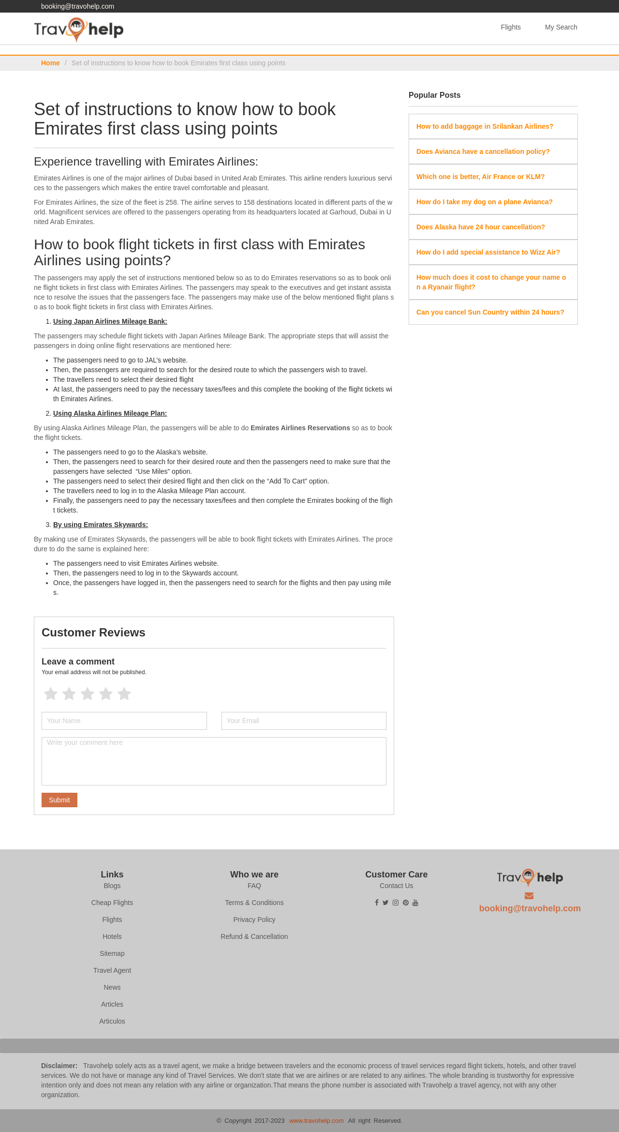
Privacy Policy (254, 919)
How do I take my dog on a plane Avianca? (484, 202)
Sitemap (112, 953)
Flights (511, 27)
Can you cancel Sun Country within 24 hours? (490, 312)
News (111, 987)
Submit (59, 800)
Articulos (112, 1021)
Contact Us (396, 886)
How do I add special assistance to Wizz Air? (488, 252)
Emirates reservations (303, 278)
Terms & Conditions (254, 902)
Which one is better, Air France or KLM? (480, 177)
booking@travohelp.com (77, 6)
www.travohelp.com (316, 1120)
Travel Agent (112, 970)
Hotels (112, 936)
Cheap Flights (112, 902)
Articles (112, 1004)
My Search (561, 27)
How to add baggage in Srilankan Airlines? (484, 126)
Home (50, 63)
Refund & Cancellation (254, 936)
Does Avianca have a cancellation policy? (483, 151)
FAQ (254, 886)
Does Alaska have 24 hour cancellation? (480, 227)
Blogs (111, 886)
